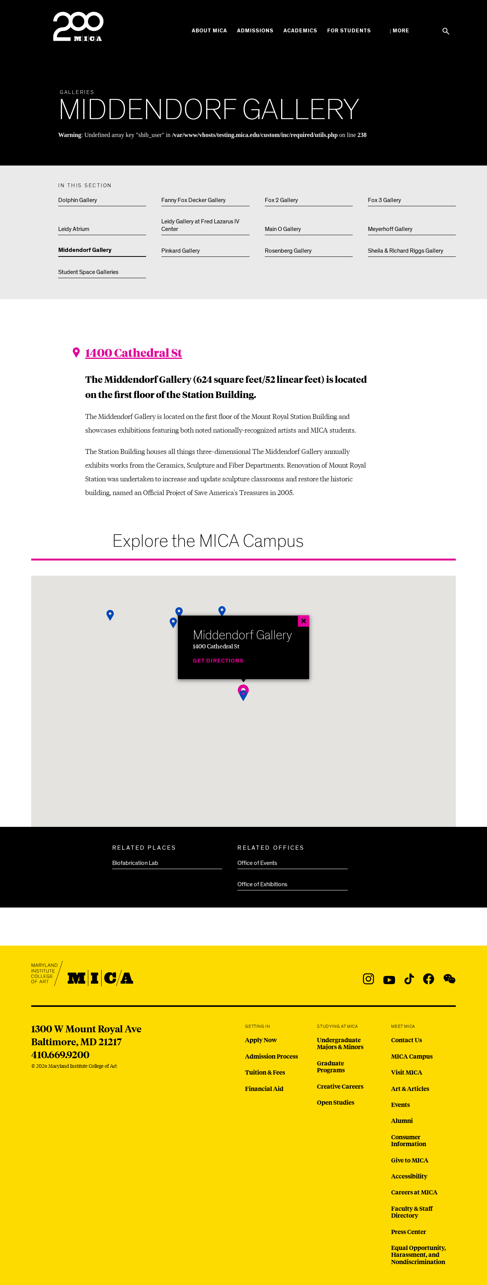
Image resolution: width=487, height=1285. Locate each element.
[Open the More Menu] (399, 31)
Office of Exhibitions (262, 884)
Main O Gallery (283, 229)
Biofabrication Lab (135, 863)
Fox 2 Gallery (281, 200)
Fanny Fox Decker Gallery (193, 200)
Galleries (77, 92)
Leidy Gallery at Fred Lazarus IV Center (200, 225)
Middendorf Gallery (84, 250)
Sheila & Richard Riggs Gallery (405, 251)
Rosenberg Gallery (288, 251)
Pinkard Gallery (180, 251)
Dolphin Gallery (77, 200)
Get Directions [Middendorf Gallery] (218, 660)
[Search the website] (446, 31)
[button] (110, 615)
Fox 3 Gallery (384, 200)
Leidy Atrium (73, 229)
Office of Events (257, 863)
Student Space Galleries (88, 272)
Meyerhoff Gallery (390, 229)
